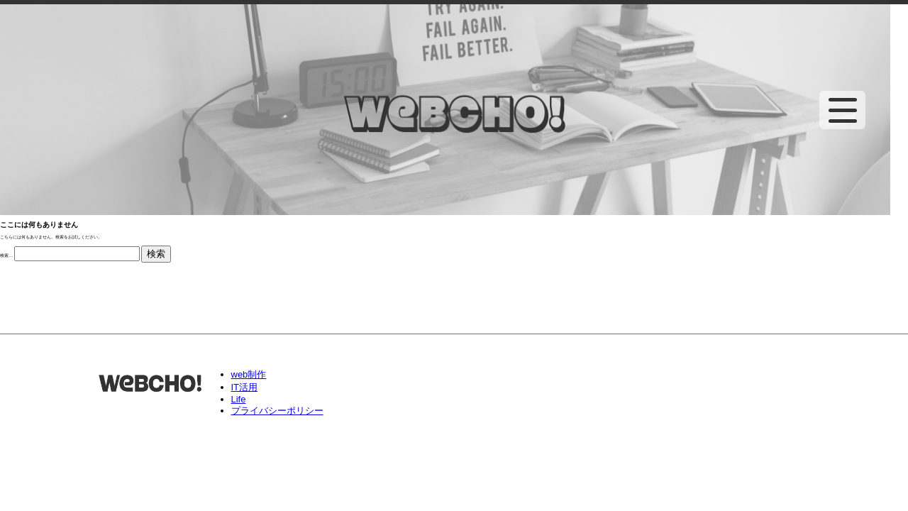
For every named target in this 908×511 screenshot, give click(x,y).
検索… (6, 255)
